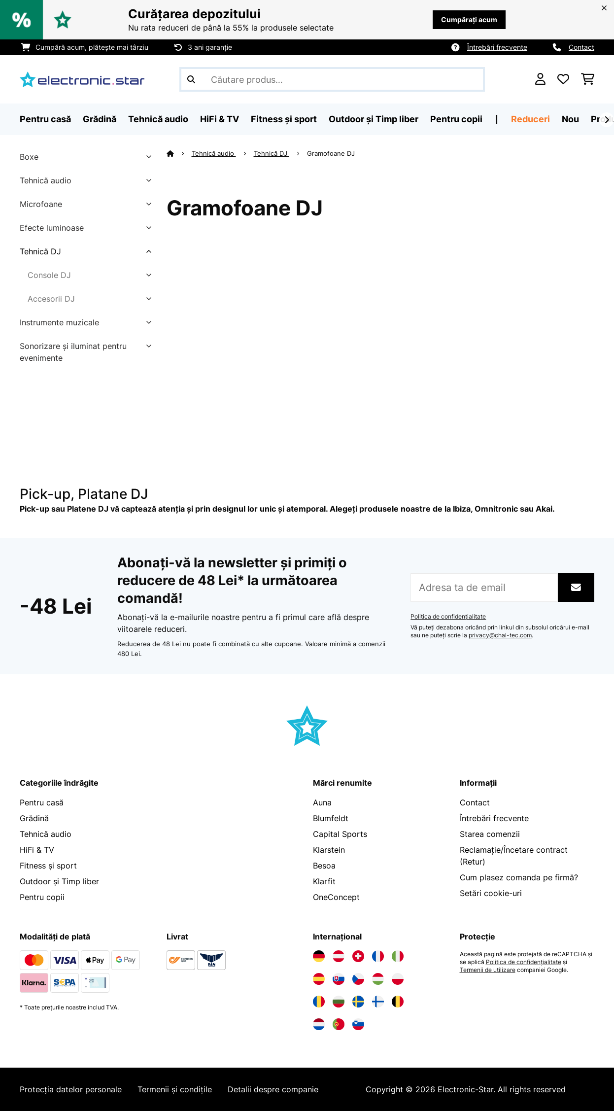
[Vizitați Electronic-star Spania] (319, 979)
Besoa (324, 865)
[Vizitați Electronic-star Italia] (398, 956)
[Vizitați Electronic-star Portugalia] (338, 1024)
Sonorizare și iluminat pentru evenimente (73, 352)
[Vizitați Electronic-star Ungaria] (378, 979)
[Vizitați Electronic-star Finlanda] (378, 1001)
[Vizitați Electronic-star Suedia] (358, 1001)
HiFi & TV (37, 850)
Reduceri (530, 119)
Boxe (29, 157)
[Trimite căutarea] (191, 79)
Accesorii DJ (51, 299)
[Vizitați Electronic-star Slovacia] (338, 979)
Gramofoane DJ (332, 153)
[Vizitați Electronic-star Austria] (338, 956)
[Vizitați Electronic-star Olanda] (319, 1024)
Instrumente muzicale (59, 322)
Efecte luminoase (52, 228)
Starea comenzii (490, 834)
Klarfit (324, 881)
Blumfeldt (330, 818)
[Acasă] (179, 153)
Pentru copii (42, 897)
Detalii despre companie (273, 1089)
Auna (322, 802)
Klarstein (329, 850)
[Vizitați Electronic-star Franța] (378, 956)
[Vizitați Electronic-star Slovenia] (358, 1024)
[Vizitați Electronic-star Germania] (319, 956)
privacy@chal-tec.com (500, 635)
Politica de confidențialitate (448, 616)
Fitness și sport (48, 865)
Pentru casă (42, 802)
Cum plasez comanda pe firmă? (519, 877)
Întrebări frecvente (497, 47)
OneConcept (336, 897)
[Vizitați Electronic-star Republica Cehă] (358, 979)
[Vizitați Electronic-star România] (319, 1001)
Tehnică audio (45, 180)
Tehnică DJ (40, 251)
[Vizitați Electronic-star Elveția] (358, 956)
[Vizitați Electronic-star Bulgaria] (338, 1001)
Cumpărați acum (469, 19)
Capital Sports (340, 834)
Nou (570, 119)
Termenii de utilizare (487, 970)
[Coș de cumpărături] (587, 79)
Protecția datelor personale (71, 1089)
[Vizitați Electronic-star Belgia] (398, 1001)
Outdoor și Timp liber (59, 881)
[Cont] (540, 79)
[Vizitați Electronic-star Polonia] (398, 979)
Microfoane (41, 204)
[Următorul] (606, 119)
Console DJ (49, 275)
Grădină (34, 818)
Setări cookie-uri (491, 893)
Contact (581, 47)
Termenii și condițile (174, 1089)
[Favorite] (563, 79)
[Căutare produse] (332, 79)
